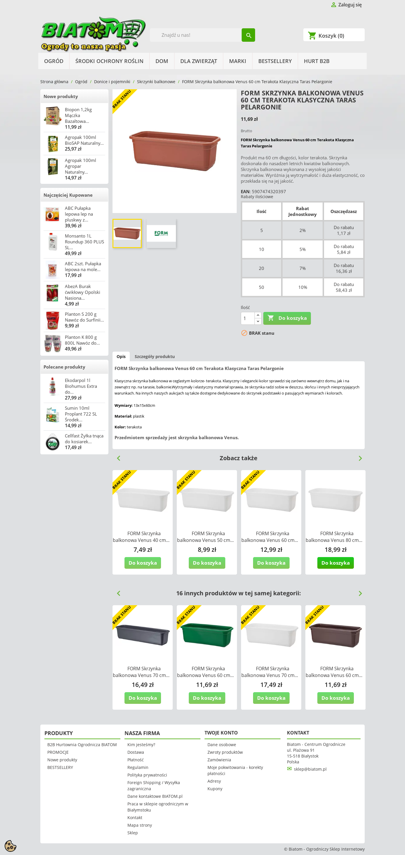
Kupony (214, 788)
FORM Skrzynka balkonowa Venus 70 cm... (141, 671)
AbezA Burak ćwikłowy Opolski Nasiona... (82, 292)
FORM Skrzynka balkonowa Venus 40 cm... (141, 536)
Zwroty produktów (225, 752)
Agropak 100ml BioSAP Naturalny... (84, 140)
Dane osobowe (221, 744)
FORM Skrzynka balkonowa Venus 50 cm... (205, 536)
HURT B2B (317, 60)
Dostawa (135, 752)
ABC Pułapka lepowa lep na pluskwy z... (79, 214)
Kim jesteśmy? (141, 744)
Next (358, 456)
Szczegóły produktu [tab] (155, 356)
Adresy (214, 781)
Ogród (53, 60)
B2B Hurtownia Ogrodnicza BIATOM (82, 744)
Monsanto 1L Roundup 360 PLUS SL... (84, 241)
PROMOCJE (58, 752)
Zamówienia (219, 759)
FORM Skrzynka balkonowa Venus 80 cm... (334, 536)
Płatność (135, 759)
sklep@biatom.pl (310, 769)
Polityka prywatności (147, 775)
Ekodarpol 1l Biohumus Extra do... (81, 386)
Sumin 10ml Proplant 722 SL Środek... (81, 414)
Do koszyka (287, 318)
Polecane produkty (64, 367)
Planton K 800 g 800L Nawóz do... (82, 340)
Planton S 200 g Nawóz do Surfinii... (84, 317)
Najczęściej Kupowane (68, 195)
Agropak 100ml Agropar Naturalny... (80, 166)
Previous (116, 456)
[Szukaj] (202, 35)
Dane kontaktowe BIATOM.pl (155, 796)
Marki (237, 60)
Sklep (132, 832)
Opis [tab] (121, 356)
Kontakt (134, 817)
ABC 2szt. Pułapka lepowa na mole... (83, 266)
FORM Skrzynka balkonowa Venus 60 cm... (269, 536)
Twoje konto (221, 733)
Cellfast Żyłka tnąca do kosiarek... (84, 438)
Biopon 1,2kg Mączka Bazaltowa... (78, 115)
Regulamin (137, 767)
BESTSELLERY (275, 60)
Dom (161, 60)
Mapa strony (139, 825)
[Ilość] (248, 318)
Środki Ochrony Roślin (109, 60)
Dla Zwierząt (198, 60)
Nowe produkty (61, 96)
